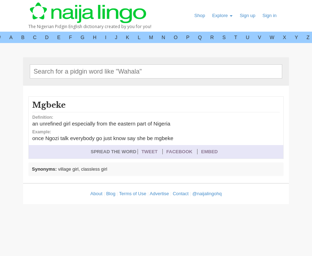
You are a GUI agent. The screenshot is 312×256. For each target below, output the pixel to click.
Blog (110, 193)
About (96, 193)
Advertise (159, 193)
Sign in (269, 15)
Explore (222, 15)
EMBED (209, 151)
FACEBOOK (179, 151)
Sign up (247, 15)
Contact (181, 193)
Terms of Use (132, 193)
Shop (199, 15)
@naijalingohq (207, 193)
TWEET (149, 151)
